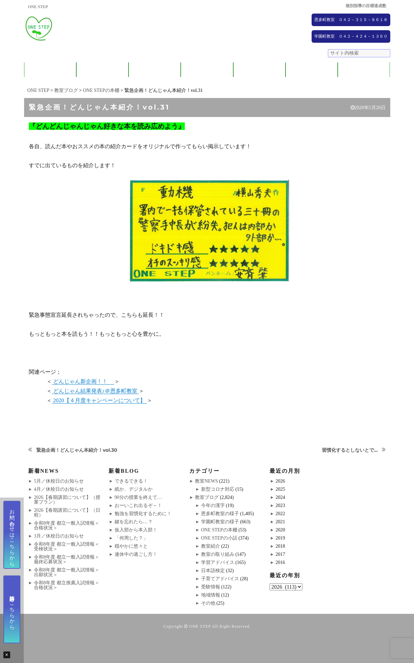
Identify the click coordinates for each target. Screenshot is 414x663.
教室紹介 (154, 69)
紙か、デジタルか (134, 489)
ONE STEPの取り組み (207, 69)
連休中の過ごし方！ (136, 554)
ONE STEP (200, 626)
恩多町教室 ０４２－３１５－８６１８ (351, 19)
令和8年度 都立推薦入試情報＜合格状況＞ (66, 585)
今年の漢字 (213, 505)
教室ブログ (207, 497)
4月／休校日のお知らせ (59, 489)
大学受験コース (259, 69)
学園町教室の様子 (220, 521)
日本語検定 (213, 570)
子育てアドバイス (220, 578)
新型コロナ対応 (217, 489)
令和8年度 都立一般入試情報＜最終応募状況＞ (66, 559)
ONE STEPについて (50, 69)
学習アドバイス (217, 562)
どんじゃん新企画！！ (83, 381)
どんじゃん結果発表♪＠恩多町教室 (95, 391)
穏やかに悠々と (131, 546)
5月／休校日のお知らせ (59, 481)
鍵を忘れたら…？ (134, 521)
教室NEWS (206, 481)
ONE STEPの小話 (219, 538)
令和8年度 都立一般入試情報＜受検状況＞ (66, 546)
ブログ (364, 69)
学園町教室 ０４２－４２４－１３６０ (351, 36)
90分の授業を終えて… (138, 497)
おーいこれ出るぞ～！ (138, 505)
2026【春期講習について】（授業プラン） (67, 500)
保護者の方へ (102, 69)
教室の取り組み (217, 554)
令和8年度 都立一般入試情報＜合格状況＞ (66, 525)
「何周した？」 (131, 538)
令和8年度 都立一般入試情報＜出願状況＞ (66, 572)
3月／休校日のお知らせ (59, 536)
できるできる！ (131, 481)
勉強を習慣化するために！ (143, 513)
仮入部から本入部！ (136, 529)
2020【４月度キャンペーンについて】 (99, 400)
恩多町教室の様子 (220, 513)
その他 (208, 603)
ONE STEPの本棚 (219, 529)
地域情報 (210, 595)
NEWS (311, 69)
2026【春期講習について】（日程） (67, 513)
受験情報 (210, 586)
